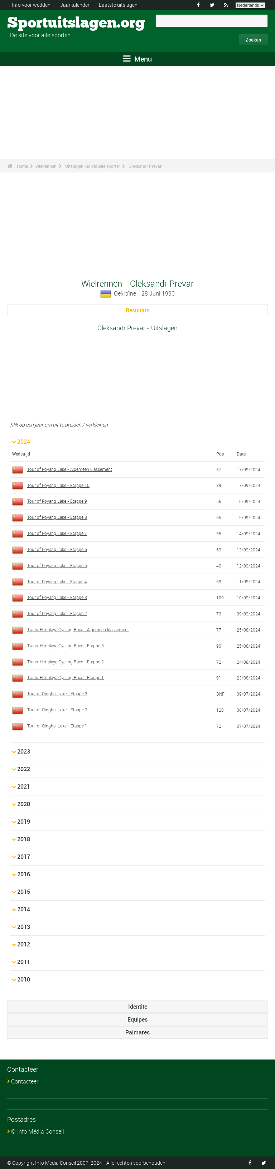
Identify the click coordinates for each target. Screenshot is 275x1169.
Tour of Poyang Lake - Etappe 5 (57, 565)
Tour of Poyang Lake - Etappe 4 (57, 581)
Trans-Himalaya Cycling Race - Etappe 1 (65, 677)
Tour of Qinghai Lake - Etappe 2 (57, 709)
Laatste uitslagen (118, 4)
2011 (23, 962)
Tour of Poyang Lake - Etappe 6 (57, 549)
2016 (23, 874)
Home (22, 166)
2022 (23, 769)
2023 (23, 751)
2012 (23, 944)
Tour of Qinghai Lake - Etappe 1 (57, 726)
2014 (23, 909)
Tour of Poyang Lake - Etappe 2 (57, 613)
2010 (23, 979)
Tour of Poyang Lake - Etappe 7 (57, 533)
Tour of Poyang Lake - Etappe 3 (57, 597)
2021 (23, 786)
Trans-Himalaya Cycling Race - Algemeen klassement (78, 629)
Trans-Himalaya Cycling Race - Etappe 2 (65, 661)
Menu (137, 59)
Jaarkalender (75, 4)
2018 (23, 839)
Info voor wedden (31, 4)
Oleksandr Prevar (145, 166)
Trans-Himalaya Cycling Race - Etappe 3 (65, 645)
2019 (23, 821)
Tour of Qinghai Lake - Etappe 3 (57, 693)
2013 (23, 927)
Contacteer (24, 1081)
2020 (23, 804)
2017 (23, 857)
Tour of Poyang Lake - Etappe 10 (58, 485)
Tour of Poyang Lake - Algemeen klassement (69, 469)
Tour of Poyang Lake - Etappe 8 (57, 517)
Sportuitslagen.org (34, 23)
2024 (23, 441)
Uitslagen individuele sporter (92, 166)
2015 (23, 892)
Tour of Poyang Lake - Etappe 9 (57, 501)
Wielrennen (46, 166)
